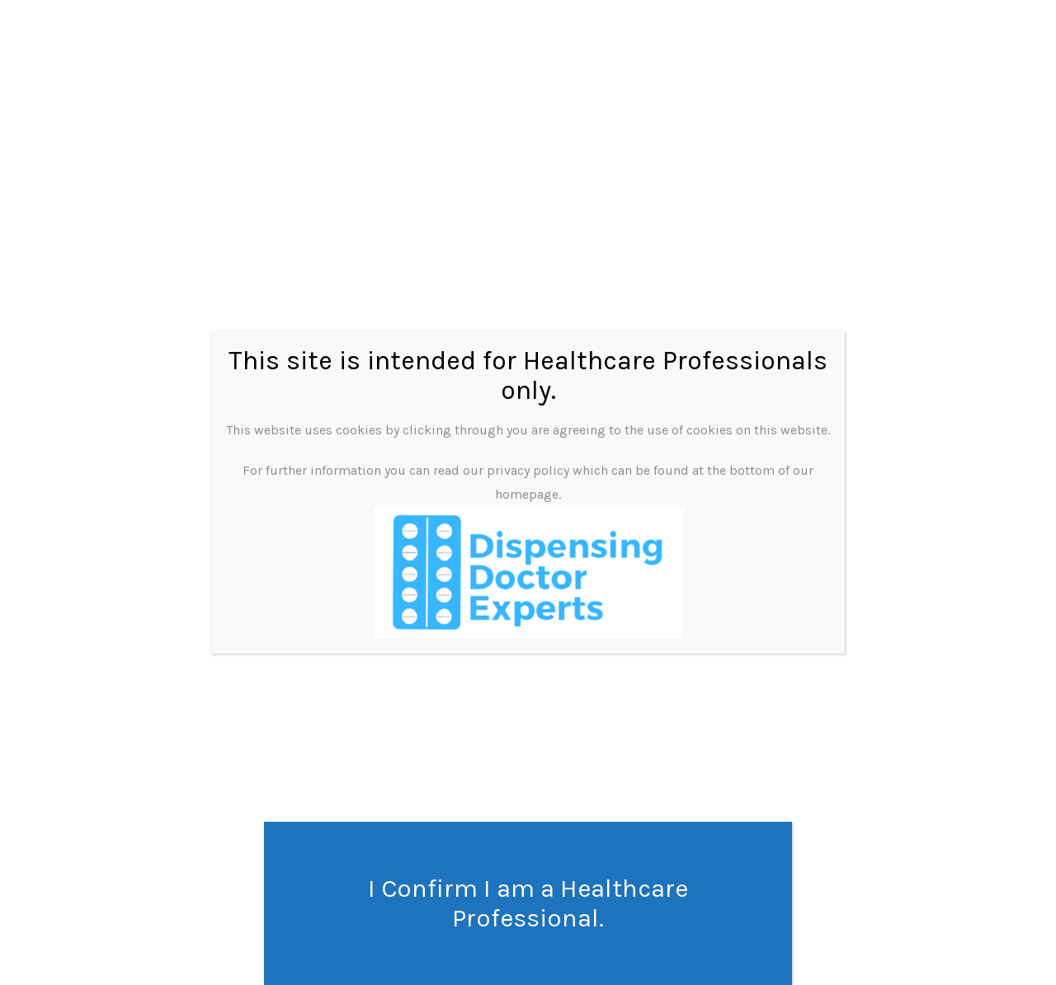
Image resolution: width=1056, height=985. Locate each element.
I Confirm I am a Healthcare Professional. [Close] (528, 903)
